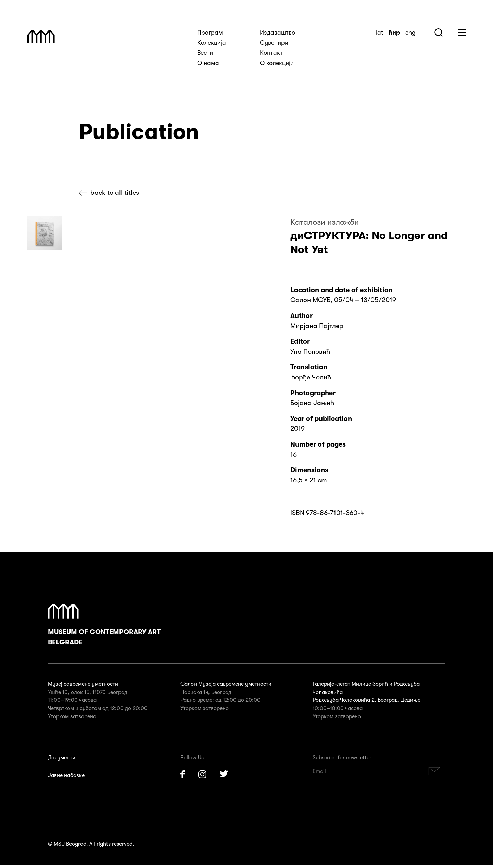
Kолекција (211, 42)
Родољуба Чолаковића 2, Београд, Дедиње (366, 700)
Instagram (202, 774)
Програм (210, 32)
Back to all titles (114, 192)
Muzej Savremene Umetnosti (41, 36)
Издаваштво (277, 32)
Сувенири (274, 42)
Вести (205, 52)
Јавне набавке (66, 775)
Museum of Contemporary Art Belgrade (104, 625)
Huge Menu (462, 32)
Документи (61, 757)
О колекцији (277, 63)
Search (438, 32)
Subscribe (434, 771)
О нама (208, 63)
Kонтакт (271, 52)
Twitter (224, 774)
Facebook (182, 774)
